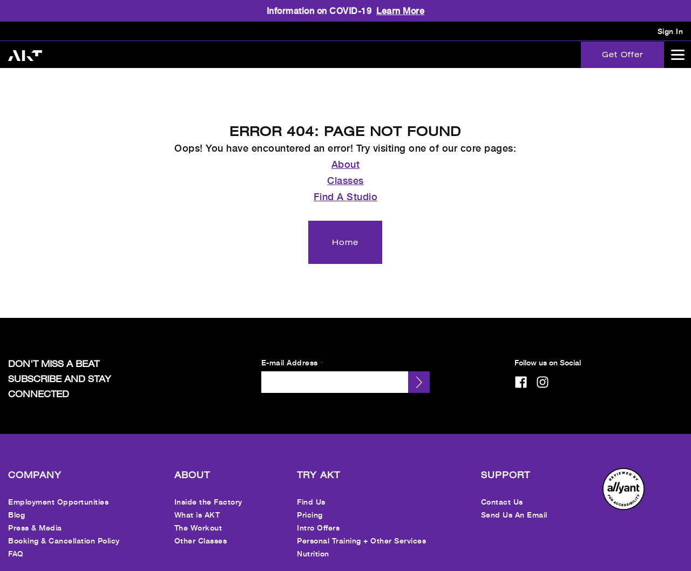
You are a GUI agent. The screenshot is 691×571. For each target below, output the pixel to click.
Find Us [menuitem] (311, 491)
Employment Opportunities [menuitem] (58, 491)
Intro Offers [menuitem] (318, 517)
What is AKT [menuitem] (197, 504)
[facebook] (520, 371)
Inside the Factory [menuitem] (208, 491)
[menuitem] (623, 496)
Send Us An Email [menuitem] (514, 504)
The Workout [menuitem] (198, 517)
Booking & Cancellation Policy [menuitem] (64, 530)
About (345, 154)
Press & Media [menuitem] (35, 517)
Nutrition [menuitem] (313, 543)
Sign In (670, 31)
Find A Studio (346, 186)
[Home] (345, 232)
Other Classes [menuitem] (200, 530)
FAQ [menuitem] (16, 543)
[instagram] (542, 371)
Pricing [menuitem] (310, 504)
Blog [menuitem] (16, 504)
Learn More (400, 10)
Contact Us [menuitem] (502, 491)
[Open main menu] (677, 54)
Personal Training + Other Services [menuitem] (361, 530)
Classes (345, 170)
